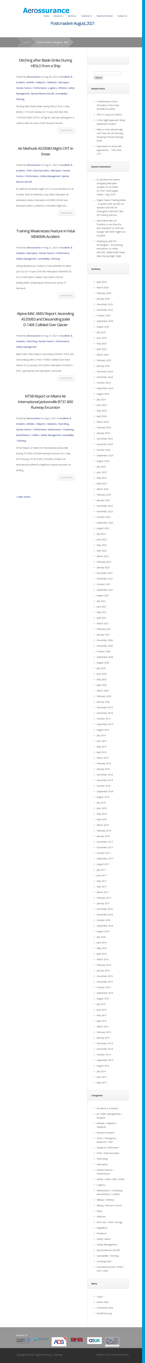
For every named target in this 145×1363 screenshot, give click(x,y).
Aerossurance (34, 76)
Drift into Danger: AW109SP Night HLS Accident (111, 232)
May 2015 (102, 1015)
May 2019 (102, 746)
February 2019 (104, 763)
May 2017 (102, 880)
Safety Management (50, 176)
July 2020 (101, 668)
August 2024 (103, 393)
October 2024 (103, 382)
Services (72, 16)
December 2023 (105, 438)
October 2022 (103, 517)
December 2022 (105, 505)
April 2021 (102, 617)
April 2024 (102, 416)
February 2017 (104, 897)
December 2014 (105, 1043)
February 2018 (104, 830)
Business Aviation (105, 1132)
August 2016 (103, 931)
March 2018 (103, 824)
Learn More (66, 130)
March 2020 (103, 690)
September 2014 (105, 1060)
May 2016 (102, 948)
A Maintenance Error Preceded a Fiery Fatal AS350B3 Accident (108, 105)
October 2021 (103, 584)
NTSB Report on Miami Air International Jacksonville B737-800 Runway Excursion (45, 401)
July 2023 (101, 466)
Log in (100, 1296)
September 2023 (105, 455)
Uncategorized (104, 1261)
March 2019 (103, 757)
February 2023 (104, 494)
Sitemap (58, 1354)
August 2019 (103, 729)
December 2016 (105, 908)
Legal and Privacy (43, 1354)
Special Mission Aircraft (42, 93)
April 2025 (102, 349)
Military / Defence (105, 1199)
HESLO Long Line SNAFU (109, 114)
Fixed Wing (31, 341)
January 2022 (103, 567)
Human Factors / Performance (31, 87)
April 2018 (102, 819)
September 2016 (105, 925)
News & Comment (105, 16)
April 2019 (102, 752)
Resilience (102, 1233)
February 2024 (104, 427)
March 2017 (103, 892)
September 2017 (105, 858)
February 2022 (104, 561)
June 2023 (102, 472)
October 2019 (103, 718)
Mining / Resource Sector (109, 1205)
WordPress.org (104, 1313)
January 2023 (103, 500)
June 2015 (102, 1009)
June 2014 (102, 1076)
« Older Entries (23, 496)
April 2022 (102, 550)
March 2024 (103, 421)
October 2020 (103, 651)
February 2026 (104, 293)
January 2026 (103, 298)
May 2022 (102, 545)
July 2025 (101, 332)
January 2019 (103, 769)
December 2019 (105, 707)
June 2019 (102, 741)
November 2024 (105, 377)
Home (46, 16)
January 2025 (103, 365)
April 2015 (102, 1020)
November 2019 (105, 713)
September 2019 (105, 724)
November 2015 (105, 981)
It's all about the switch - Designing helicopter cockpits (109, 183)
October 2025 (103, 315)
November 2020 (105, 645)
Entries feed (103, 1302)
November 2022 (105, 511)
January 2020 (103, 701)
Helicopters (63, 82)
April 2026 (102, 281)
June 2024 (102, 405)
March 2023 (103, 489)
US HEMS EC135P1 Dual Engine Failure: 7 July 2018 (107, 191)
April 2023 (102, 483)
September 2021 (105, 589)
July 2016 (101, 936)
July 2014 (101, 1071)
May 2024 (102, 410)
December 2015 (105, 976)
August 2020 (103, 662)
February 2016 (104, 964)
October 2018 (103, 785)
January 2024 (103, 433)
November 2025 (105, 309)
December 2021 (105, 573)
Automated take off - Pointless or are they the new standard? (109, 224)
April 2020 (102, 685)
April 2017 (102, 886)
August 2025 (103, 326)
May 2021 (102, 612)
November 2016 (105, 914)
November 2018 (105, 780)
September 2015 (105, 992)
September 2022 (105, 522)
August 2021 (103, 595)
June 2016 (102, 942)
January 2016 (103, 970)
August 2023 (103, 461)
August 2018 (103, 796)
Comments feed (105, 1307)
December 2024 (105, 371)
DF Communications (118, 1354)
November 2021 (105, 578)
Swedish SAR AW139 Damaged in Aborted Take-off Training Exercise (110, 211)
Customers (86, 16)
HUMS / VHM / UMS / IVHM (110, 1179)
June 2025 (102, 337)
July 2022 (101, 533)
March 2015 (103, 1026)
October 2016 (103, 920)
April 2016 (102, 953)
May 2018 (102, 813)
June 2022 (102, 539)
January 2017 (103, 903)
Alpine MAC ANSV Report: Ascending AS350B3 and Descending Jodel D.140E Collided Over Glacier (45, 319)
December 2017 (105, 841)
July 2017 (101, 869)
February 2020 (104, 696)
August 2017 (103, 864)
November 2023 (105, 444)
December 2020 (105, 640)
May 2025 (102, 343)
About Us (58, 16)
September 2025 (105, 321)
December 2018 (105, 774)
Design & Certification (108, 1147)
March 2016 (103, 959)
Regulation (102, 1227)
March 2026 (103, 287)
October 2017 (103, 852)
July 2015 (101, 1004)
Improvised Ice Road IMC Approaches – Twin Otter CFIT (109, 150)
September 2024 (105, 388)
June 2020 (102, 673)
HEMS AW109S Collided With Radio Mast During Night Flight (111, 252)
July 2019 (101, 735)
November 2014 (105, 1048)
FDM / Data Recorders (37, 170)
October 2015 (103, 987)
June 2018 (102, 808)
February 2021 (104, 629)
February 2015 (104, 1032)
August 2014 (103, 1065)
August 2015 (103, 998)
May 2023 (102, 477)
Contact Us (122, 16)
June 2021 (102, 606)
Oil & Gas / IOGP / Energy (109, 1222)
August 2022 (103, 528)
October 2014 (103, 1054)
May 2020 (102, 679)
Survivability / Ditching (49, 258)
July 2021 (101, 601)
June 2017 (102, 875)
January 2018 (103, 836)
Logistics (52, 87)
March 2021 (103, 623)
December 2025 (105, 304)
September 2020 (105, 657)
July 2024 (101, 399)
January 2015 (103, 1037)
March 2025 (103, 354)
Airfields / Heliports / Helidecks (41, 82)
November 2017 (105, 847)
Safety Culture (104, 1238)
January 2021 (103, 634)
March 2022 (103, 556)
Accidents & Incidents (107, 1108)
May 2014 (102, 1082)
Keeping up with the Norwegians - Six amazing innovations (110, 245)
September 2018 (105, 791)
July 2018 (101, 802)
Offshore (62, 87)
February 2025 (104, 360)
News (99, 1210)
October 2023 (103, 449)
